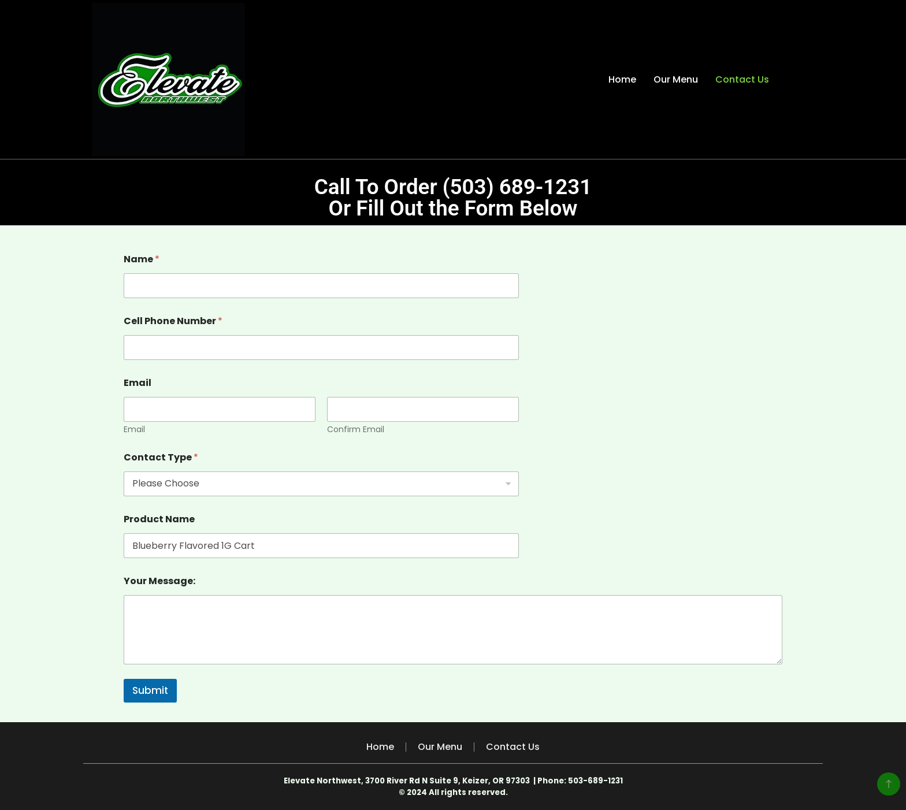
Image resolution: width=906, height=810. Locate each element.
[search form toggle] (803, 79)
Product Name (159, 519)
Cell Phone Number (173, 320)
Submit (150, 690)
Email (134, 429)
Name (141, 259)
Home (622, 79)
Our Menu (675, 79)
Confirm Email (355, 429)
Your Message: (159, 580)
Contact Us (742, 79)
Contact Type (161, 457)
